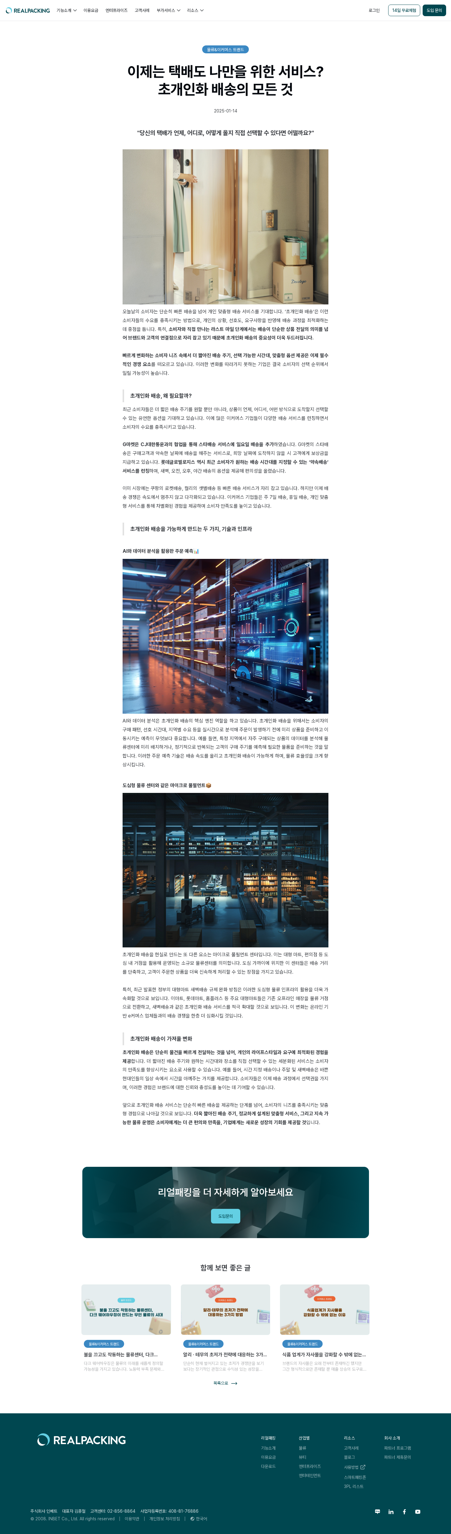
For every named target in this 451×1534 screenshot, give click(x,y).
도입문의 (225, 1216)
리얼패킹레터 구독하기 (403, 1216)
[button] (66, 10)
